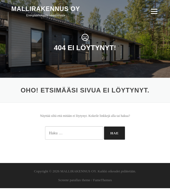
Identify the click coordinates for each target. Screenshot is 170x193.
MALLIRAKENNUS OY (45, 8)
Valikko (154, 11)
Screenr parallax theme (74, 180)
